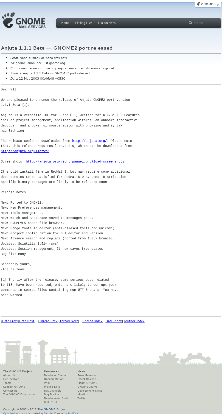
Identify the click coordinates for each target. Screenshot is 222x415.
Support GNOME (14, 387)
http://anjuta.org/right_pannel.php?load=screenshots (75, 161)
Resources (51, 371)
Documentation (53, 379)
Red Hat (48, 413)
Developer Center (55, 375)
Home (65, 23)
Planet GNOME (87, 383)
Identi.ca (82, 394)
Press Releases (86, 375)
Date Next (26, 321)
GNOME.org (210, 4)
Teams (7, 383)
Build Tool (50, 402)
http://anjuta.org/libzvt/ (25, 151)
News (81, 371)
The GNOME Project (18, 371)
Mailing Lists (84, 23)
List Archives (106, 23)
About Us (9, 375)
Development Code (56, 398)
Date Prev (9, 321)
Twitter (82, 398)
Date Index (114, 321)
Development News (89, 391)
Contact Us (10, 391)
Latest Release (86, 379)
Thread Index (92, 321)
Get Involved (11, 379)
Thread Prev (48, 321)
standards (24, 413)
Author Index (134, 321)
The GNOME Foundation (19, 394)
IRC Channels (52, 391)
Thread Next (68, 321)
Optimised (9, 413)
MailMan (73, 413)
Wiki (47, 383)
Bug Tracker (51, 394)
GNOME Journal (87, 387)
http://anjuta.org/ (89, 141)
